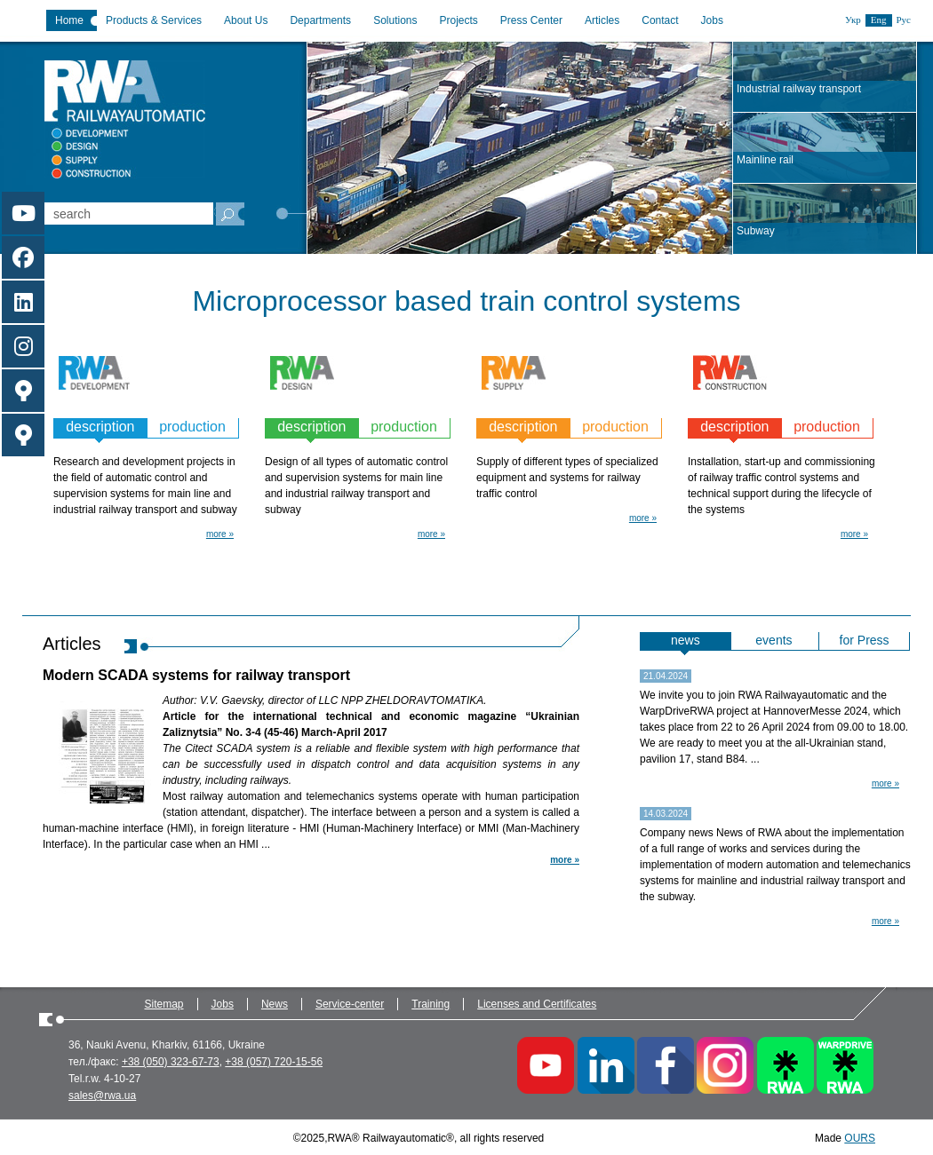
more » (220, 534)
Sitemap (164, 1004)
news (685, 640)
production (192, 426)
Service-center (349, 1004)
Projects (459, 20)
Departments (320, 20)
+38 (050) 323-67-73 (170, 1062)
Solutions (395, 20)
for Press (864, 640)
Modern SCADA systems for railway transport (196, 675)
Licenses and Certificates (536, 1004)
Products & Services (154, 20)
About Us (245, 20)
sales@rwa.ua (102, 1095)
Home (69, 20)
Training (430, 1004)
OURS (859, 1138)
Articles (602, 20)
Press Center (531, 20)
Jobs (712, 20)
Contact (660, 20)
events (773, 640)
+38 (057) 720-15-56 (274, 1062)
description (100, 426)
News (274, 1004)
